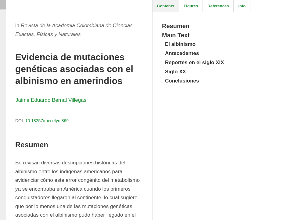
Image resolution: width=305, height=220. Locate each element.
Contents (165, 6)
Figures (191, 6)
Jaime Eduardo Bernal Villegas (51, 100)
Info (242, 6)
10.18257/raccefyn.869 (47, 120)
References (218, 6)
